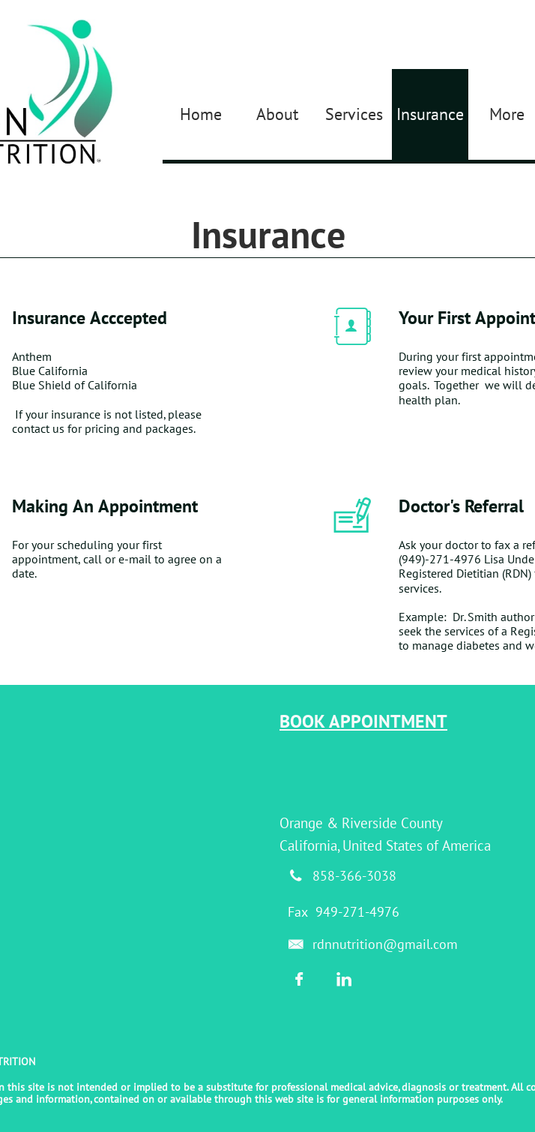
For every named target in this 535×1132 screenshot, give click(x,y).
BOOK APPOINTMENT (363, 721)
